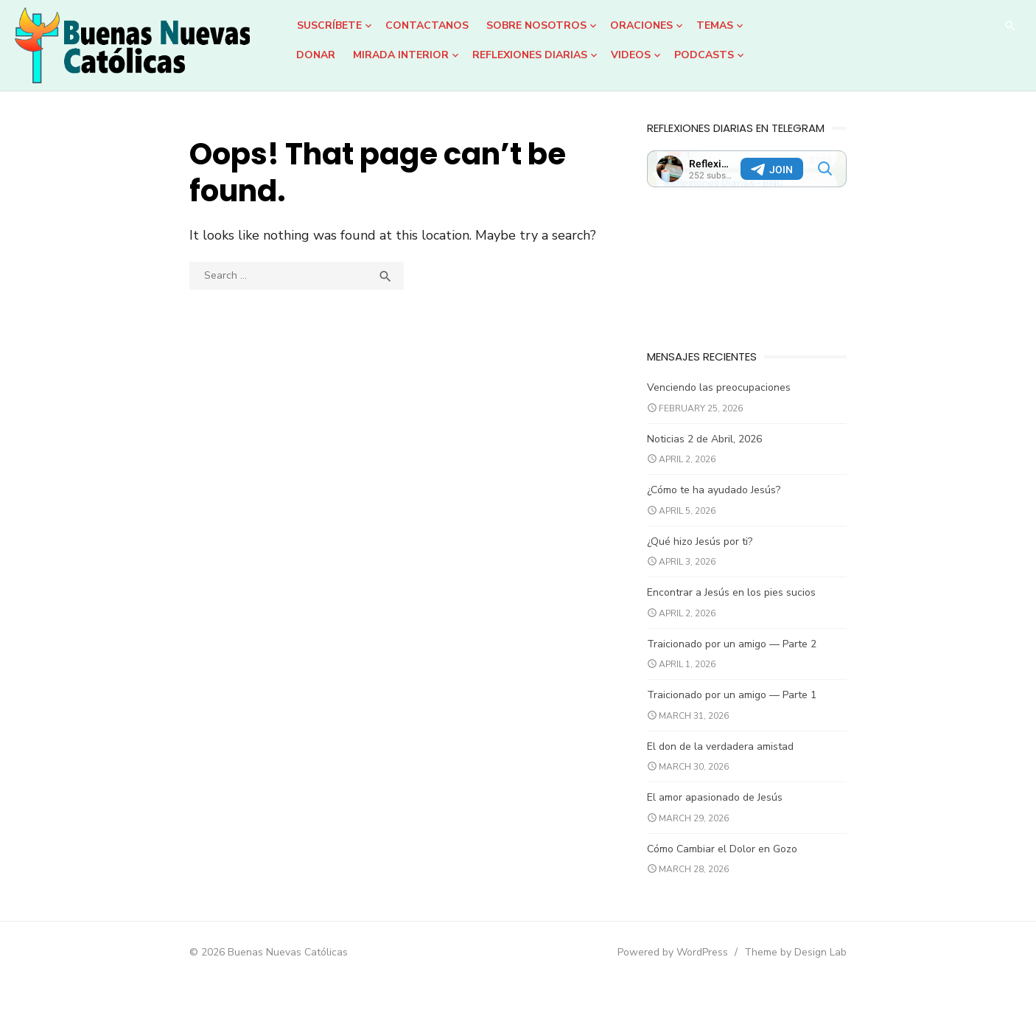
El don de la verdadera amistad (731, 758)
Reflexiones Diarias (529, 55)
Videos (631, 55)
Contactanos (427, 25)
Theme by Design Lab (828, 965)
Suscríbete (329, 25)
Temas (714, 25)
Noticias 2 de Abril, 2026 (715, 451)
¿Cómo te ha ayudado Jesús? (724, 502)
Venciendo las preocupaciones (730, 400)
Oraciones (641, 25)
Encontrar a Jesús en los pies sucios (742, 605)
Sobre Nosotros (536, 25)
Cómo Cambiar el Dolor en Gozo (733, 861)
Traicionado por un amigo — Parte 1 (742, 707)
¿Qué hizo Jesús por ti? (710, 553)
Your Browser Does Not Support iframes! (768, 168)
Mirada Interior (401, 55)
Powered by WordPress (705, 965)
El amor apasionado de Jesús (726, 810)
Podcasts (704, 55)
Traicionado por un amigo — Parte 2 (742, 656)
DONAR (315, 55)
